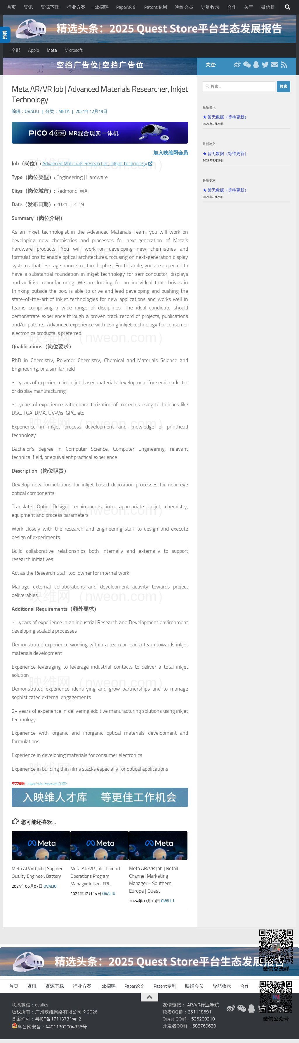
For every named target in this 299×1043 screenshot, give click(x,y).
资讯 (28, 7)
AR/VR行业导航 (203, 1008)
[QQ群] (255, 68)
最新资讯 (209, 111)
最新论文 (209, 148)
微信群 (268, 7)
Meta (52, 50)
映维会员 (184, 7)
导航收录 (210, 7)
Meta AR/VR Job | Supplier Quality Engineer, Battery (30, 880)
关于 (248, 7)
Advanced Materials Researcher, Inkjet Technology (99, 167)
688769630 (204, 1029)
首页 (11, 7)
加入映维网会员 (169, 157)
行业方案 (76, 7)
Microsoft (74, 50)
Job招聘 (101, 7)
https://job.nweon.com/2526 (47, 787)
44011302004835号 (66, 1030)
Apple (33, 50)
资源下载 (50, 7)
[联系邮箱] (274, 68)
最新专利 (209, 184)
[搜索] (287, 7)
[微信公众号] (246, 68)
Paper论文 (126, 7)
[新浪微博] (237, 68)
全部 (15, 50)
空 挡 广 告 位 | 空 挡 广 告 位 (100, 68)
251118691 (199, 1015)
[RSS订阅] (283, 68)
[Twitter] (265, 68)
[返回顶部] (149, 1000)
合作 (232, 7)
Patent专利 (155, 7)
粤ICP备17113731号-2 (58, 1022)
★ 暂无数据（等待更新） (225, 120)
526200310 (203, 1022)
